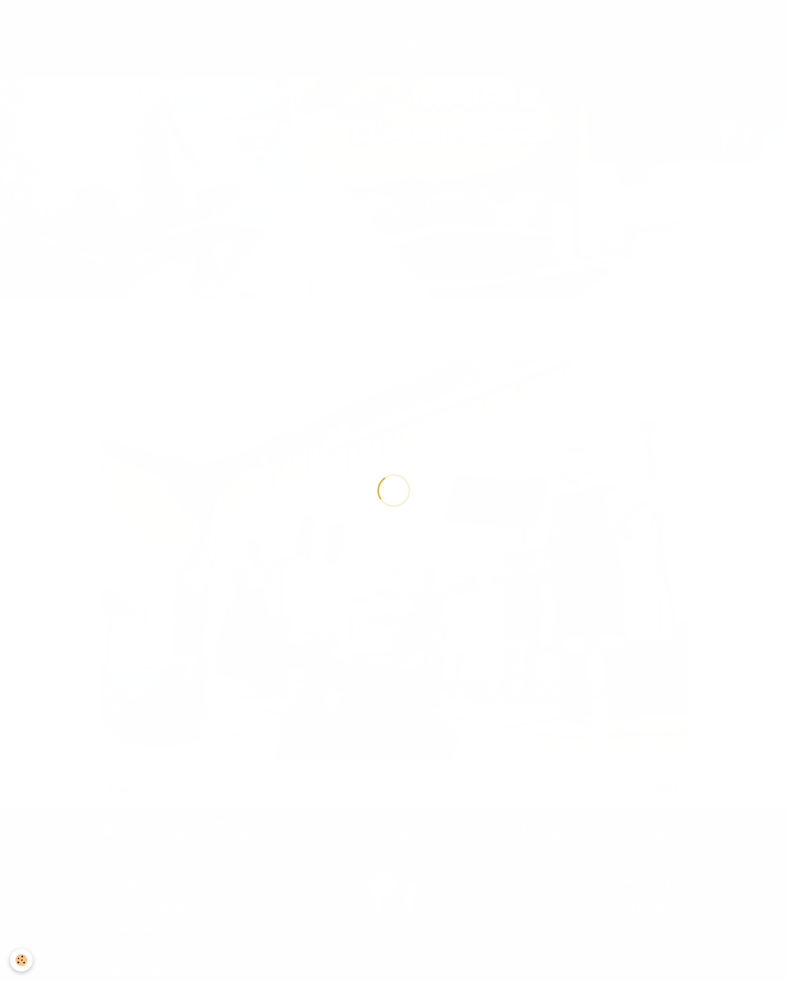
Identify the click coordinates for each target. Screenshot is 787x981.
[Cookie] (21, 960)
